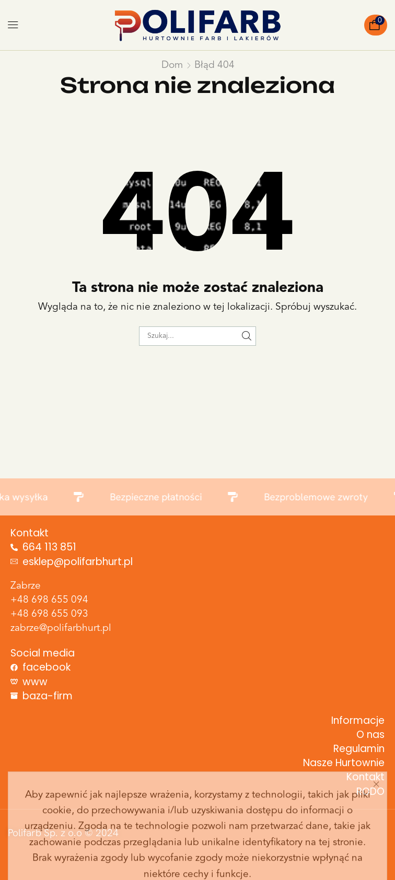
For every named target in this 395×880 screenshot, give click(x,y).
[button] (13, 25)
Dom (172, 66)
